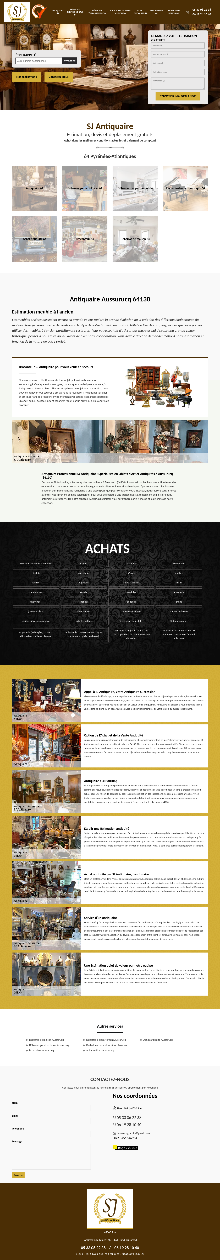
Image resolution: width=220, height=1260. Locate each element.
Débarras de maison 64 (173, 12)
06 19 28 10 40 (201, 14)
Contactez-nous (59, 77)
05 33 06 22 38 (201, 10)
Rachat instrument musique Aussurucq (107, 1045)
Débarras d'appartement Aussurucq (106, 1039)
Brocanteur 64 (156, 12)
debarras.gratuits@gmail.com (131, 1133)
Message (51, 1154)
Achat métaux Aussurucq (100, 1050)
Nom (51, 1106)
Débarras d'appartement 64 (97, 12)
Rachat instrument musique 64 (120, 12)
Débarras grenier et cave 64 (75, 12)
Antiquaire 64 (58, 12)
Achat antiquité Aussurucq (158, 1039)
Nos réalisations (26, 77)
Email (51, 1119)
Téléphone (51, 1132)
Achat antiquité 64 (140, 12)
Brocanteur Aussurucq (41, 1050)
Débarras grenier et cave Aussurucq (49, 1045)
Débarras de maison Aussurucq (46, 1039)
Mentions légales (133, 1254)
